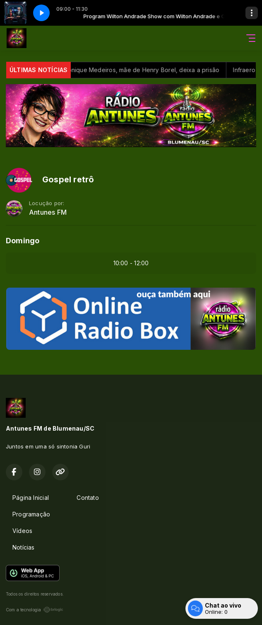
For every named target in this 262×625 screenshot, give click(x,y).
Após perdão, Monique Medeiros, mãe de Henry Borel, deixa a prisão (140, 69)
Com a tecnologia (34, 610)
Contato (88, 497)
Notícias (23, 547)
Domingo (22, 240)
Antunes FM (48, 212)
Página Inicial (30, 497)
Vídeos (22, 530)
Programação (31, 514)
